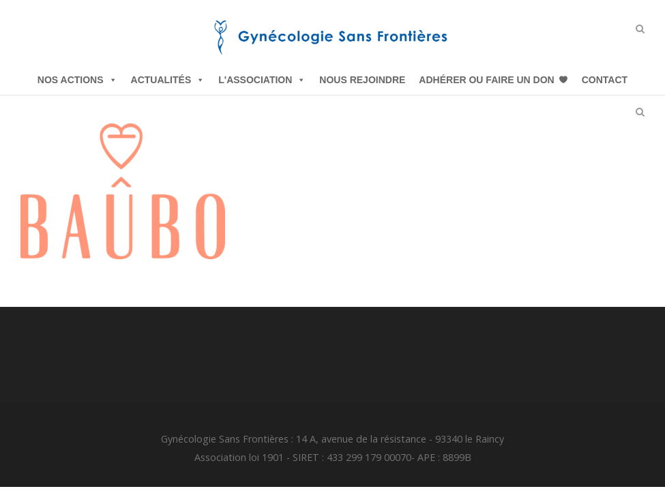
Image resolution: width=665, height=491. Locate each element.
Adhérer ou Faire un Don (486, 79)
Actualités (168, 79)
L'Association (262, 79)
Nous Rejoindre (362, 79)
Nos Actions (77, 79)
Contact (604, 79)
